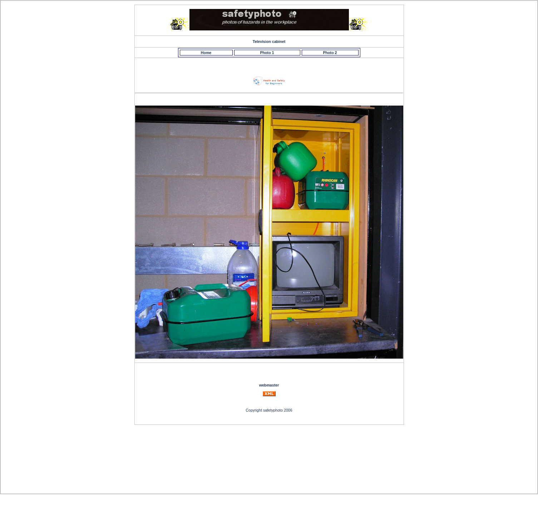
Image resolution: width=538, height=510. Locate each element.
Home (206, 52)
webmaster (269, 385)
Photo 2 (330, 52)
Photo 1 (267, 52)
